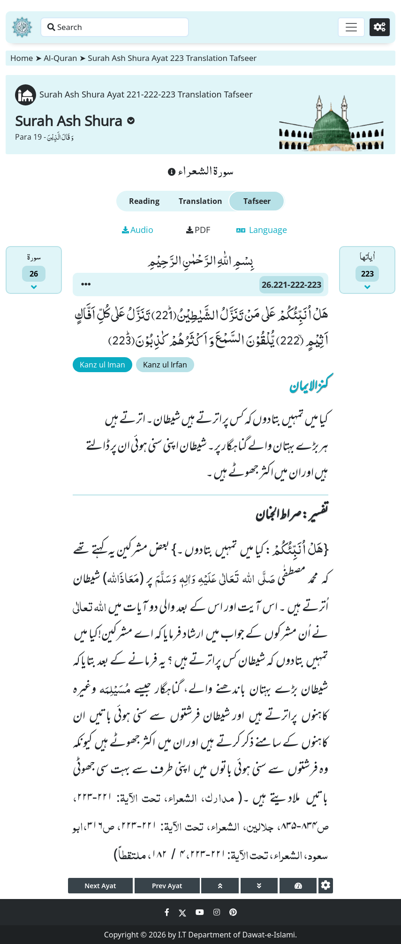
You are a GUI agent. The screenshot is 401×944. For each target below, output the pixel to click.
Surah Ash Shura (75, 120)
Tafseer (257, 201)
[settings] (326, 885)
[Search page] (146, 27)
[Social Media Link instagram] (217, 912)
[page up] (219, 885)
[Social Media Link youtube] (201, 912)
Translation (200, 201)
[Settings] (378, 27)
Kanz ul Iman (102, 365)
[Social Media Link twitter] (183, 912)
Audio (137, 229)
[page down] (259, 885)
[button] (86, 284)
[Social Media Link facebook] (168, 912)
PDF (198, 229)
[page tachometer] (298, 885)
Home (21, 57)
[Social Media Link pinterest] (233, 912)
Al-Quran (60, 57)
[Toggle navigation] (347, 27)
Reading (144, 201)
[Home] (22, 27)
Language (261, 229)
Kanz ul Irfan (165, 365)
